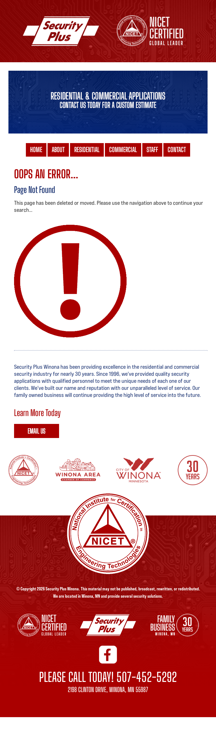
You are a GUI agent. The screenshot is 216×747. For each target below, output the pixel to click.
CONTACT (177, 150)
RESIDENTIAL (87, 150)
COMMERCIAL (123, 150)
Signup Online (36, 431)
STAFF (152, 150)
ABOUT (58, 150)
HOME (36, 150)
